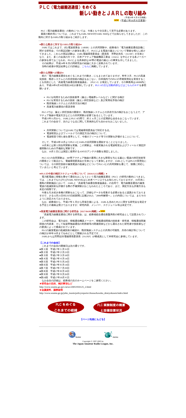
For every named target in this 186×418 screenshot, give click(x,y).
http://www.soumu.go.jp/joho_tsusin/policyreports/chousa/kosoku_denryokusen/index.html (83, 293)
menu (111, 337)
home (75, 337)
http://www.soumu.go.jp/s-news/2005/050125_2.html (65, 287)
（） (133, 20)
